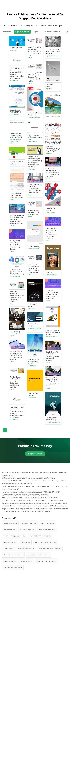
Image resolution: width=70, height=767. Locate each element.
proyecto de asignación (27, 715)
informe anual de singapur (51, 26)
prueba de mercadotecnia (26, 734)
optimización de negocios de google (45, 728)
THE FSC (22, 107)
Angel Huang (22, 422)
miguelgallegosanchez (25, 74)
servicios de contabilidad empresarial (50, 734)
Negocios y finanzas (29, 26)
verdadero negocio (9, 715)
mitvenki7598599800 (43, 147)
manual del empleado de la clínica (40, 721)
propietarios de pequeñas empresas (38, 740)
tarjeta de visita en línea (29, 709)
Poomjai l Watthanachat (44, 600)
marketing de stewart (10, 728)
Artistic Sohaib (23, 577)
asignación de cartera (10, 709)
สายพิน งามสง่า (41, 231)
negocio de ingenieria (47, 709)
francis (39, 57)
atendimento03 (23, 195)
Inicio (4, 26)
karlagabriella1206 (24, 388)
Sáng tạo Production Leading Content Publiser (43, 174)
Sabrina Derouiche (24, 354)
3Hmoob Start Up (42, 405)
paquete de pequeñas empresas (46, 746)
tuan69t (39, 267)
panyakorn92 (22, 223)
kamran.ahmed (41, 301)
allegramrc (40, 210)
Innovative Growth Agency (24, 480)
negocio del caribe (26, 746)
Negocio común (8, 734)
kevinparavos (41, 87)
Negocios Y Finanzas (22, 32)
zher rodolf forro (23, 141)
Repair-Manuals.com (43, 467)
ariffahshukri (22, 50)
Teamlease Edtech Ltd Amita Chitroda (43, 488)
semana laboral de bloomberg (13, 753)
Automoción (7, 32)
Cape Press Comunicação (23, 516)
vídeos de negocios (9, 746)
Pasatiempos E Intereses (52, 32)
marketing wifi (26, 728)
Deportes (36, 32)
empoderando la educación (47, 715)
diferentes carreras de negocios (13, 740)
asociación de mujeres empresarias (14, 721)
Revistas (14, 26)
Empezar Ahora (35, 639)
